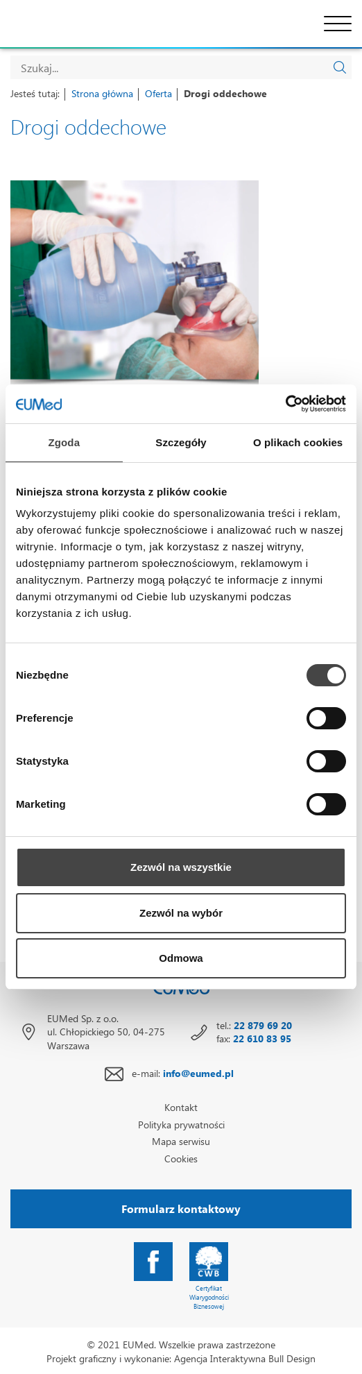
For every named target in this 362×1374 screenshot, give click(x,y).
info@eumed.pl (198, 1073)
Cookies (181, 1158)
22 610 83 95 (262, 1038)
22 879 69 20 (263, 1025)
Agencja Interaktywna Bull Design (245, 1358)
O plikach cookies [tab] (298, 442)
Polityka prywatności (181, 1124)
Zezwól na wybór (181, 913)
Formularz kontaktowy (181, 1208)
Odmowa (180, 958)
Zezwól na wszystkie (181, 867)
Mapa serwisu (181, 1141)
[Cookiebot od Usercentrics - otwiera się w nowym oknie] (285, 404)
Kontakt (181, 1107)
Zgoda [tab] (64, 442)
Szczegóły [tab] (180, 442)
